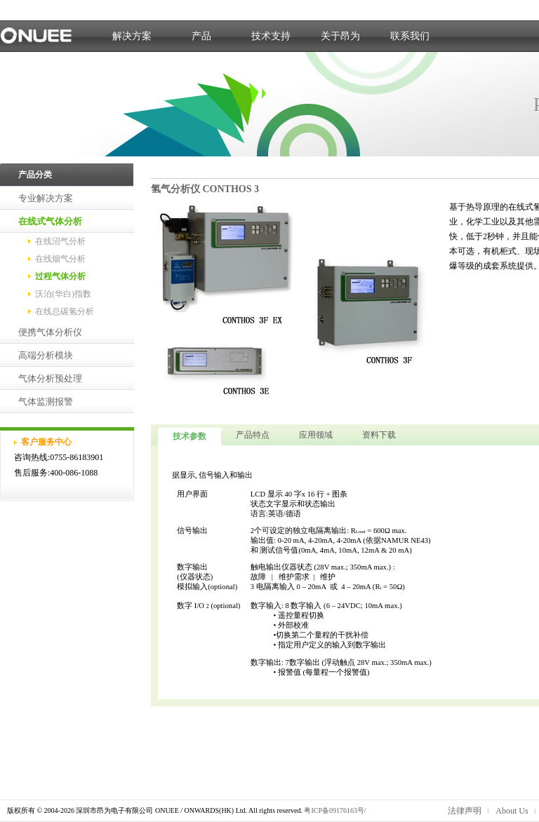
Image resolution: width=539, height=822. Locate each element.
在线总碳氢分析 (64, 311)
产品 (201, 36)
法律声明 (464, 811)
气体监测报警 (45, 401)
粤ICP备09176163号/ (335, 810)
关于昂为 (340, 36)
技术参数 (189, 436)
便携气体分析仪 (50, 332)
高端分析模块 (45, 355)
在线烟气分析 (60, 259)
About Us (511, 811)
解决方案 (132, 36)
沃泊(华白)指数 (63, 294)
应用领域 (316, 435)
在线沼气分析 (60, 241)
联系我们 (410, 36)
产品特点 (253, 435)
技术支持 (271, 36)
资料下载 (379, 435)
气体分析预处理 (50, 378)
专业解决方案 (45, 198)
